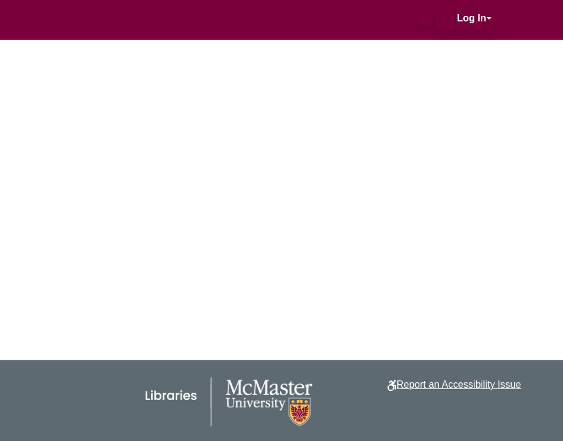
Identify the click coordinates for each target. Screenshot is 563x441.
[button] (425, 18)
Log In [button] (472, 18)
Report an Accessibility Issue (459, 384)
